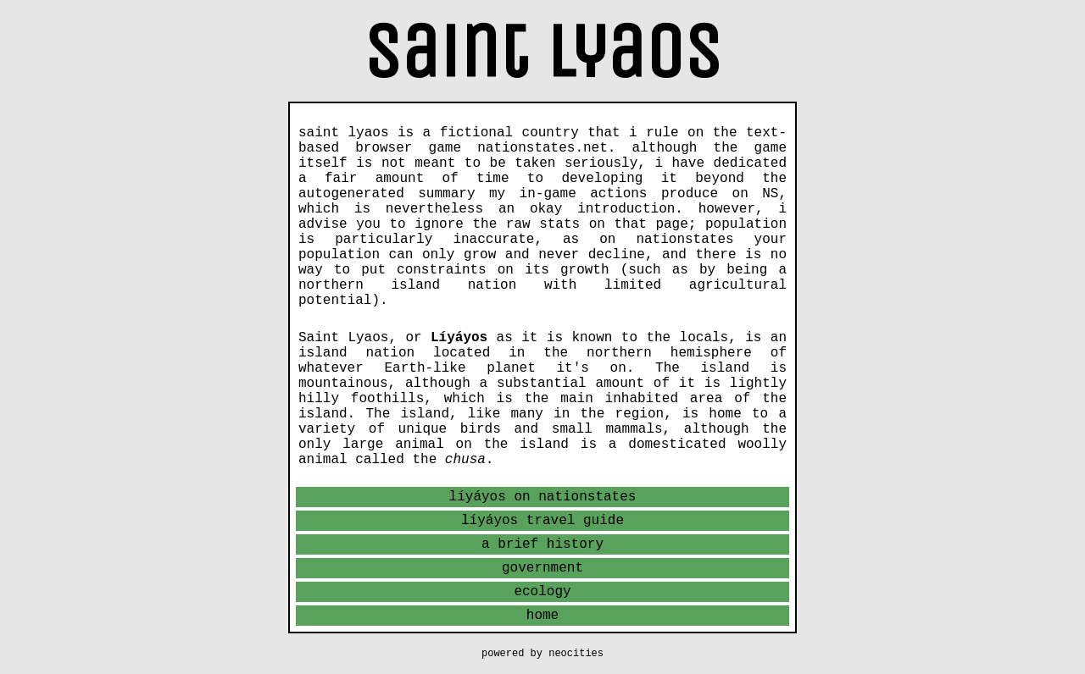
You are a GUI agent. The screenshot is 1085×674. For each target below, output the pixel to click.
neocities (576, 654)
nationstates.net (542, 148)
